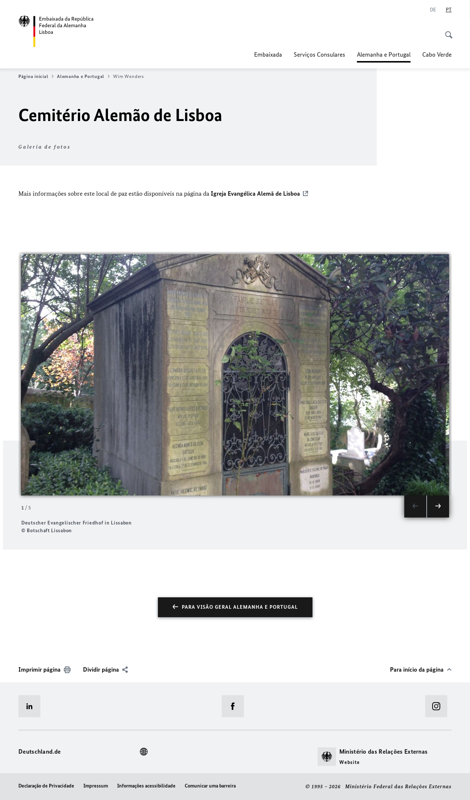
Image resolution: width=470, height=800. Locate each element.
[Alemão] (433, 10)
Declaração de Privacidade (46, 786)
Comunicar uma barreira (210, 786)
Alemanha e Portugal (384, 54)
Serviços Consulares (319, 54)
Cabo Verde (437, 54)
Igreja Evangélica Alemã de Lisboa (254, 193)
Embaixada (268, 54)
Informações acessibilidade (146, 786)
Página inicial (36, 76)
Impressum (95, 786)
